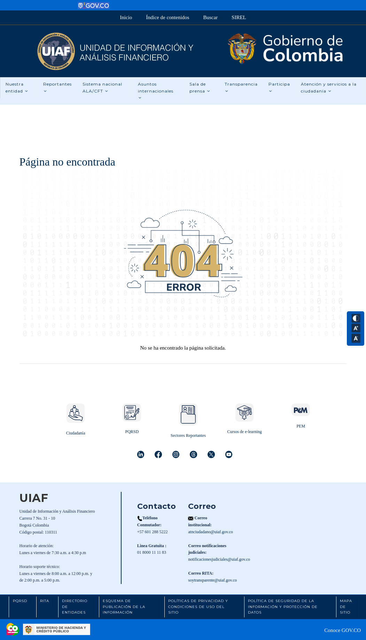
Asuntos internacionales (155, 90)
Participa (279, 87)
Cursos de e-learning (244, 431)
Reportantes (57, 87)
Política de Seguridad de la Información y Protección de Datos (283, 607)
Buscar (210, 17)
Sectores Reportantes (188, 435)
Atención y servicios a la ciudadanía (329, 87)
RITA (44, 601)
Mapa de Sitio (346, 607)
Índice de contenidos (167, 17)
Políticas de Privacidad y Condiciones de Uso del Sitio (198, 607)
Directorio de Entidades (74, 607)
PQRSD (132, 431)
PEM (300, 426)
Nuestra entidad (17, 87)
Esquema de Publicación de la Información (124, 607)
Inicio (126, 17)
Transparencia (241, 87)
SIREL (239, 17)
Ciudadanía (75, 433)
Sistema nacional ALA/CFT (102, 87)
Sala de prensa (199, 87)
